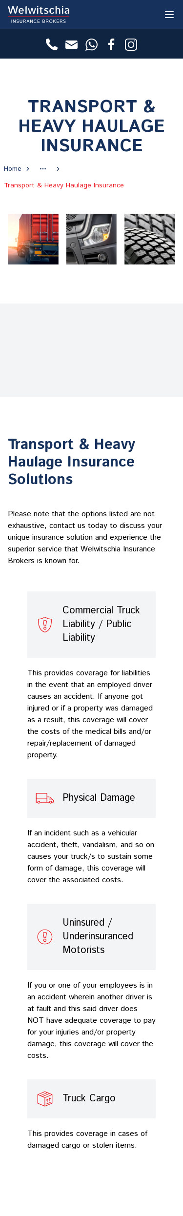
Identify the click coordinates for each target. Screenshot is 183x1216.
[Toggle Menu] (169, 14)
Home (12, 169)
